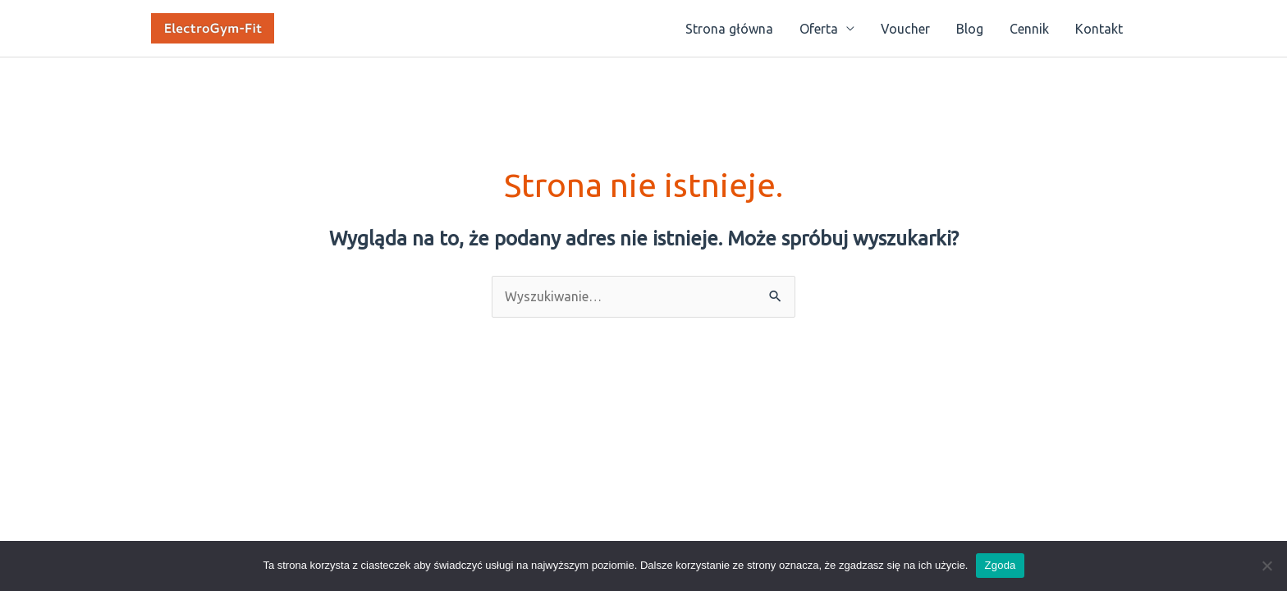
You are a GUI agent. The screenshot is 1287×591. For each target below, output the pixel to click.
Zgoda (999, 565)
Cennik (1029, 28)
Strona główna (729, 28)
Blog (969, 28)
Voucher (905, 28)
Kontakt (1099, 28)
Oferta (818, 28)
